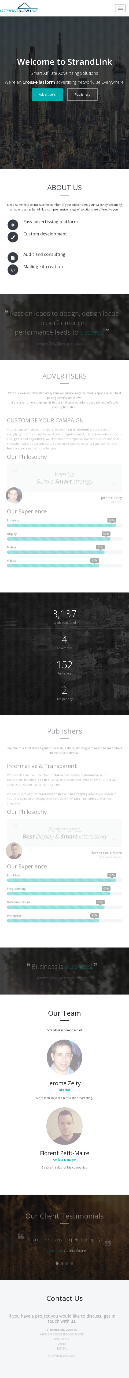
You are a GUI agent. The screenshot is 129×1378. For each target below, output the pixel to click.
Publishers (82, 94)
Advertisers (47, 94)
